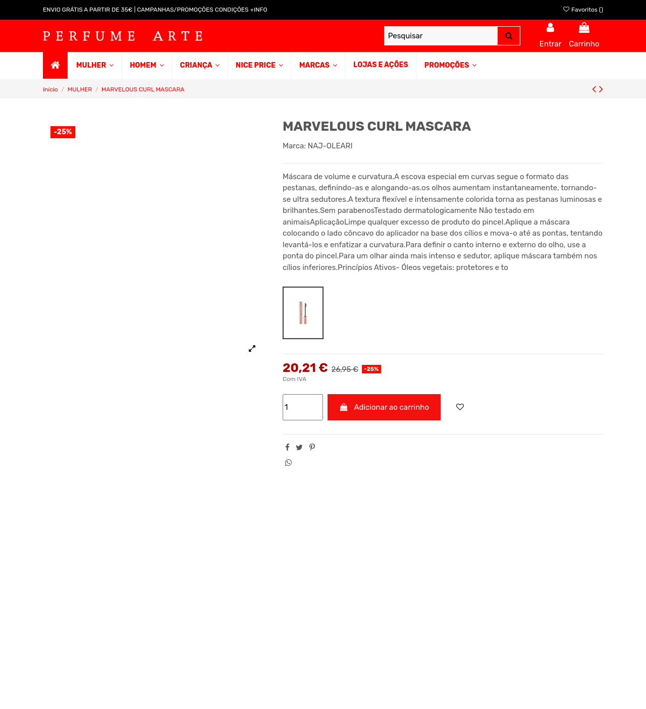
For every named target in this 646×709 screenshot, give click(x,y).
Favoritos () (582, 9)
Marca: (294, 145)
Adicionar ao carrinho (384, 407)
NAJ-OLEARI (330, 145)
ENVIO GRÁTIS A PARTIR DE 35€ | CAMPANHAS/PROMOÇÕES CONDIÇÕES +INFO (155, 9)
